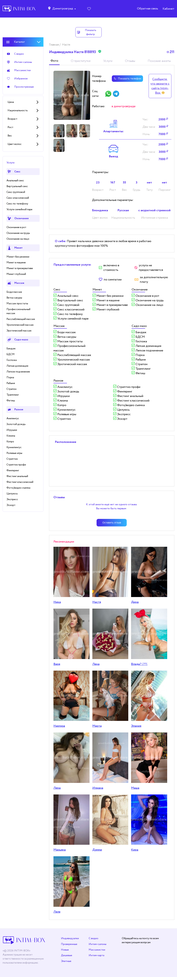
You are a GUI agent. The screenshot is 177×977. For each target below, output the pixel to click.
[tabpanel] (71, 95)
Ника (57, 602)
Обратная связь (147, 9)
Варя (56, 664)
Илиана (97, 788)
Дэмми (97, 850)
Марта (97, 726)
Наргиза (59, 726)
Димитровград (62, 9)
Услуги (107, 61)
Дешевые (66, 955)
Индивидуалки (70, 938)
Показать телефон (127, 79)
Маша (135, 788)
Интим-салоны (97, 944)
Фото (54, 61)
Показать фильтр (86, 32)
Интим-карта (96, 955)
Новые (65, 950)
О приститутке (81, 61)
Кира (134, 850)
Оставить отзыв (111, 522)
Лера (57, 788)
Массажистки (97, 950)
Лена (96, 664)
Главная (54, 44)
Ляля (56, 912)
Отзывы (130, 61)
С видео (93, 938)
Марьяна (59, 850)
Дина (135, 602)
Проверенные (69, 944)
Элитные (66, 961)
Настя (96, 602)
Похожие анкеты (159, 61)
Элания (136, 726)
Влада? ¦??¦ (139, 664)
